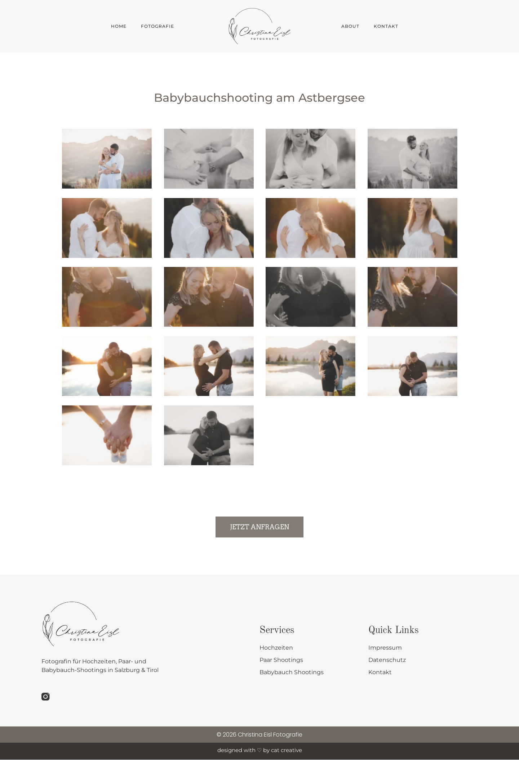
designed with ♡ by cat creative (259, 750)
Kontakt (386, 26)
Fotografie (159, 26)
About (350, 26)
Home (119, 26)
